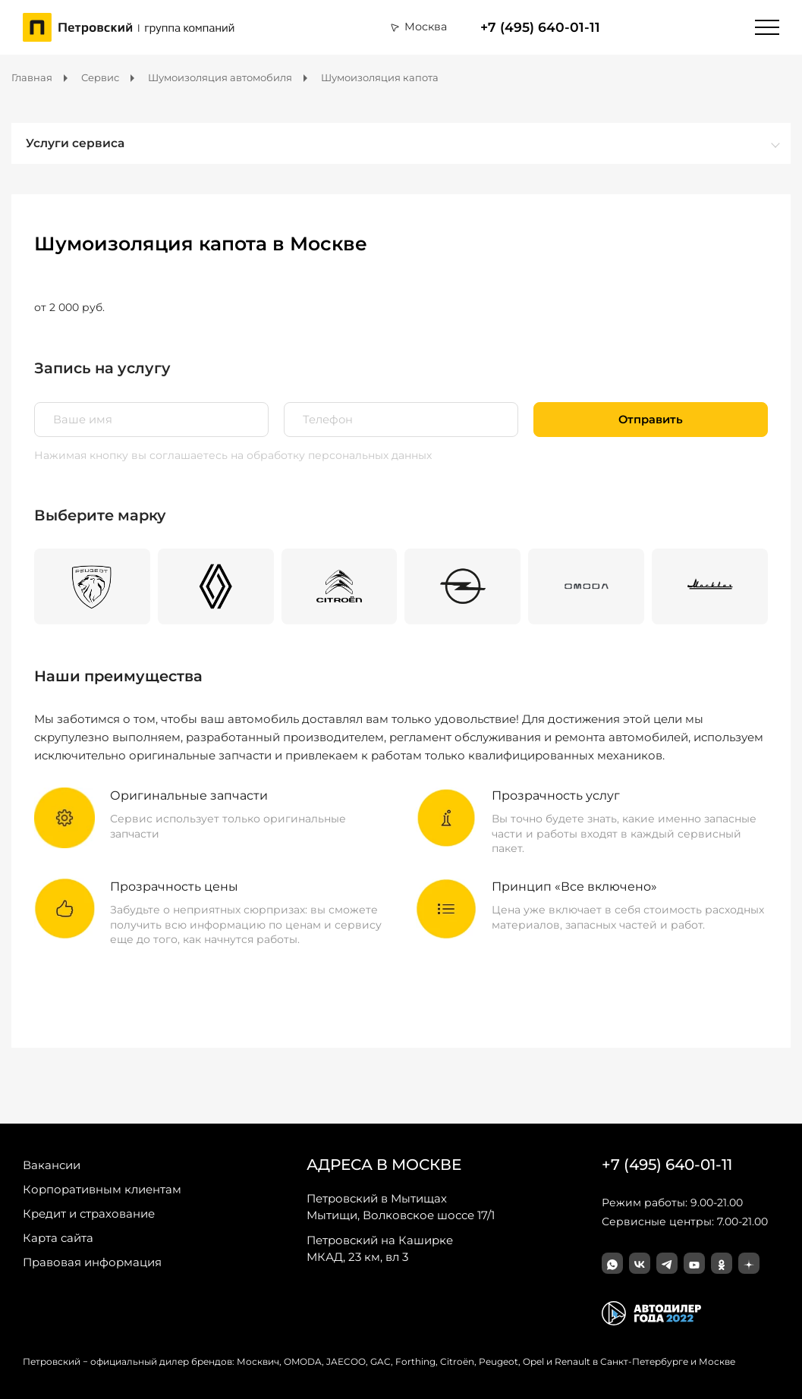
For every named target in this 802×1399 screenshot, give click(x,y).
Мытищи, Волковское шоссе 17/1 (401, 1206)
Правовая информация (92, 1262)
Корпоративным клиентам (102, 1189)
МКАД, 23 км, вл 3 (380, 1248)
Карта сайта (58, 1238)
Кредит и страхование (89, 1213)
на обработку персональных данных (331, 455)
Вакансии (51, 1165)
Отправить (650, 419)
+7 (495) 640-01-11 (540, 27)
